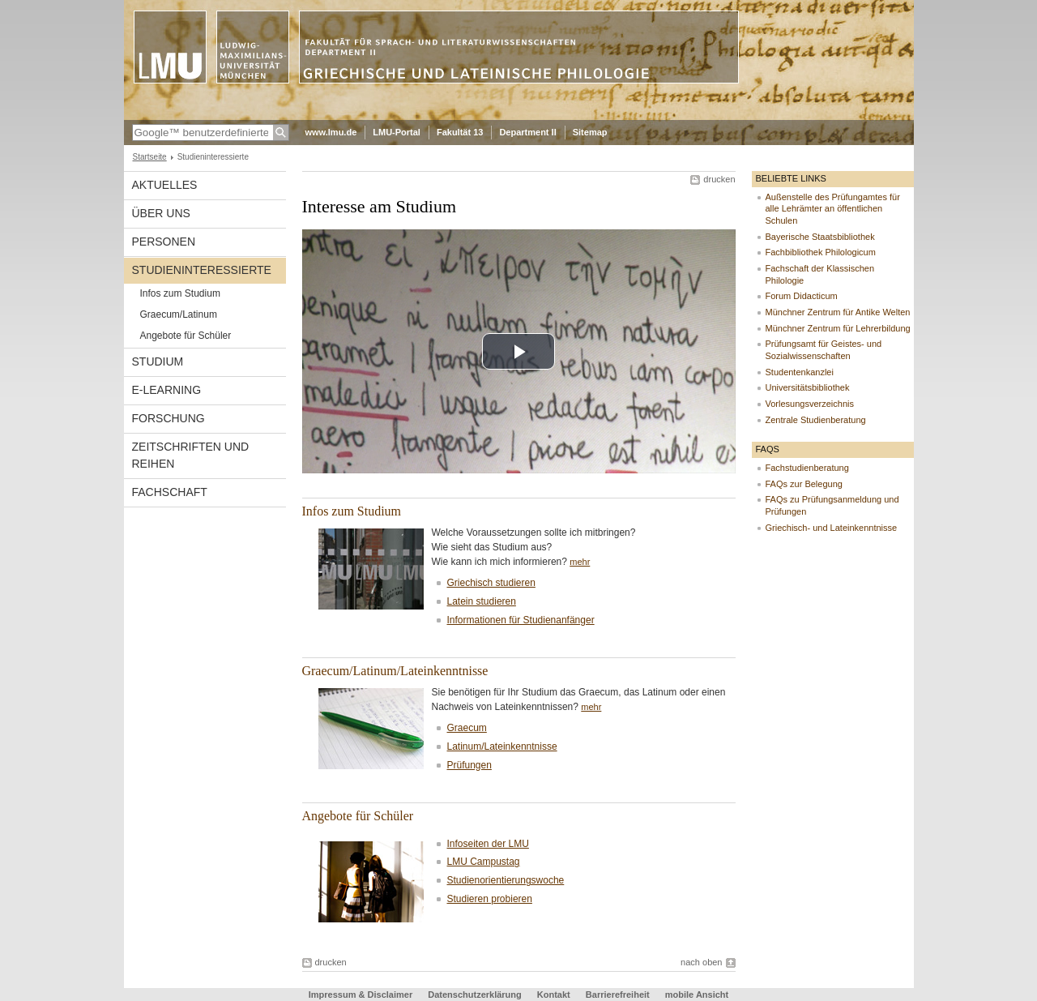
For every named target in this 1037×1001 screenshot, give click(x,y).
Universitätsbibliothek (808, 387)
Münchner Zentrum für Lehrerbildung (838, 328)
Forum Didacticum (802, 296)
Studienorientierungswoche (506, 880)
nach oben (701, 962)
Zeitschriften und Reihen (191, 455)
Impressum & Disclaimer (360, 994)
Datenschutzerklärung (475, 994)
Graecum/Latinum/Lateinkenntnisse (395, 671)
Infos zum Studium (180, 293)
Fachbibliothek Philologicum (821, 252)
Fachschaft (169, 492)
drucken (719, 179)
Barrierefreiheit (619, 994)
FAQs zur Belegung (804, 484)
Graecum (467, 728)
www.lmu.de (331, 132)
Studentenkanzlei (800, 372)
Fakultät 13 (460, 132)
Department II (527, 132)
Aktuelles (165, 184)
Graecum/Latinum (178, 314)
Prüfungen (469, 765)
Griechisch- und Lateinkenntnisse (832, 528)
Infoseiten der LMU (488, 843)
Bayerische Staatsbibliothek (820, 237)
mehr (580, 562)
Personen (164, 241)
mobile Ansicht (696, 994)
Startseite (150, 156)
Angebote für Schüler (186, 335)
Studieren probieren (489, 899)
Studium (158, 361)
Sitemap (590, 132)
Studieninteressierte (201, 269)
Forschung (168, 418)
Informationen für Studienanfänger (521, 620)
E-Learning (167, 389)
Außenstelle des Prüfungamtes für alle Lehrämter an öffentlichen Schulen (833, 208)
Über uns (161, 213)
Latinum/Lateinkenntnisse (502, 746)
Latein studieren (481, 601)
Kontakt (553, 994)
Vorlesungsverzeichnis (810, 404)
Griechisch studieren (491, 582)
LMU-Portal (396, 132)
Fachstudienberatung (807, 468)
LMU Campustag (483, 861)
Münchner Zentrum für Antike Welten (838, 312)
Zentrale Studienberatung (816, 420)
